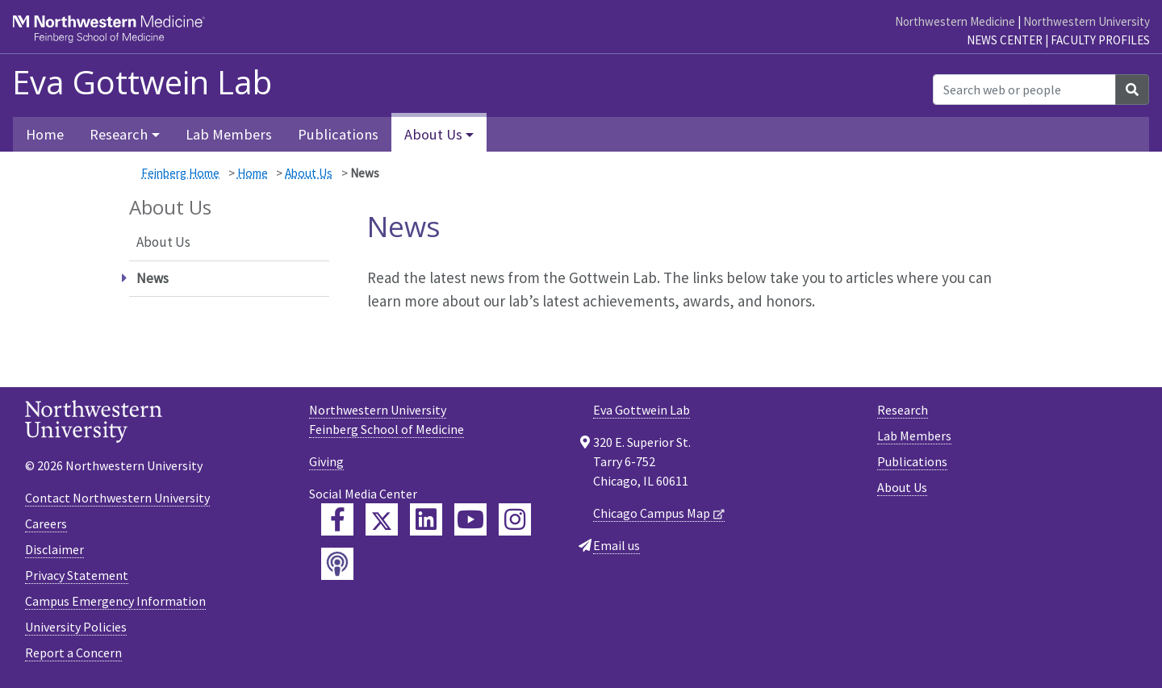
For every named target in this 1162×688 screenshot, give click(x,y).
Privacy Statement (76, 575)
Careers (46, 523)
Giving (326, 461)
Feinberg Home (180, 173)
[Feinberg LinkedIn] (426, 519)
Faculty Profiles (1100, 40)
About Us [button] (433, 134)
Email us (616, 545)
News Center (1005, 40)
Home (45, 134)
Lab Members (229, 134)
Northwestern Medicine (955, 21)
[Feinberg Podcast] (337, 564)
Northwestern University (1086, 21)
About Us (308, 173)
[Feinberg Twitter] (382, 519)
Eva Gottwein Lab (142, 82)
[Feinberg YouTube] (470, 519)
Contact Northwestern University (117, 498)
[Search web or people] (1024, 89)
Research (902, 410)
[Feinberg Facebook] (337, 519)
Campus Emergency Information (115, 601)
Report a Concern (73, 652)
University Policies (76, 627)
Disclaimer (54, 549)
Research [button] (119, 134)
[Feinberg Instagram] (515, 519)
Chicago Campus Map (651, 513)
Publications (338, 134)
